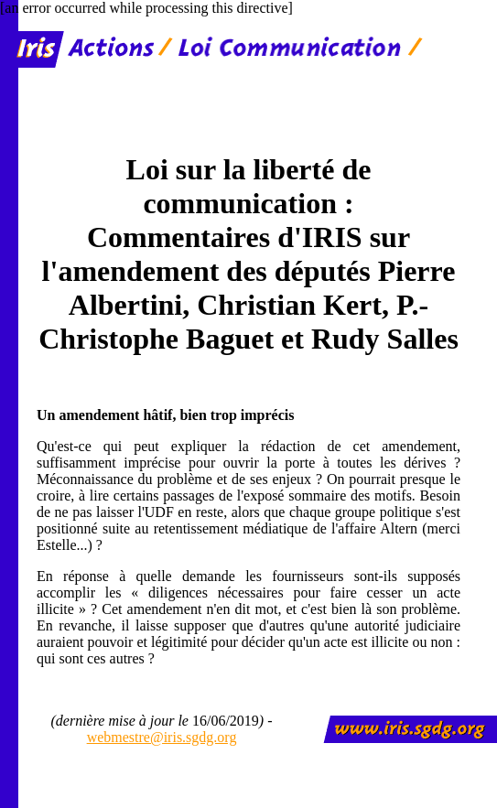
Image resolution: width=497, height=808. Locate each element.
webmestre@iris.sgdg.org (162, 737)
